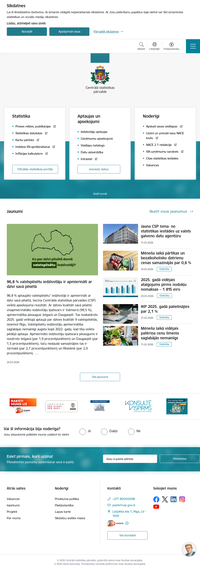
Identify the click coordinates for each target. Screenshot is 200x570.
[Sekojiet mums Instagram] (182, 499)
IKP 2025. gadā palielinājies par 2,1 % (165, 309)
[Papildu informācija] (126, 523)
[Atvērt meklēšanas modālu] (141, 47)
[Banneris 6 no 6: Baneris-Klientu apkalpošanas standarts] (138, 406)
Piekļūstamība (64, 505)
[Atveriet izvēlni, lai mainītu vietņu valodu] (154, 46)
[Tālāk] (186, 406)
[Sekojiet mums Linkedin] (174, 499)
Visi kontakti (127, 535)
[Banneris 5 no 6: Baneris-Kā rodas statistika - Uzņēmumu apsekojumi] (100, 406)
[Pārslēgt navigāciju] (193, 46)
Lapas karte (63, 512)
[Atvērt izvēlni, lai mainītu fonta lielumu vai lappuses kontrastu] (171, 47)
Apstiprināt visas (69, 31)
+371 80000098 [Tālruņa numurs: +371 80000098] (123, 499)
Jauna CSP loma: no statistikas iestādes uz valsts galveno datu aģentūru (166, 231)
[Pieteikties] (180, 459)
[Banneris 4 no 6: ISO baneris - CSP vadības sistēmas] (61, 406)
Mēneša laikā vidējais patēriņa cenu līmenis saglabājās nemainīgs (160, 333)
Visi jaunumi (100, 377)
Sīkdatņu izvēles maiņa (70, 518)
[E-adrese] (115, 523)
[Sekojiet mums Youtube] (156, 506)
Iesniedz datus (99, 169)
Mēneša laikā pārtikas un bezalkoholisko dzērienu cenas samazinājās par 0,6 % (166, 258)
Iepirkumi (13, 505)
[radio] (85, 431)
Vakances (13, 499)
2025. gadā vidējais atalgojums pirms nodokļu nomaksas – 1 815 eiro (164, 284)
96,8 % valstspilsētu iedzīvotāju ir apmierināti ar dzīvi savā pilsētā (49, 284)
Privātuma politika (67, 499)
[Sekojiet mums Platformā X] (165, 499)
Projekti (12, 512)
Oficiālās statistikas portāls (35, 169)
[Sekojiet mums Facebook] (156, 499)
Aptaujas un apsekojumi (89, 118)
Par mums (14, 518)
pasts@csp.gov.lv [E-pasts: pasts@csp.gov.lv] (123, 505)
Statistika (164, 268)
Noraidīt (27, 31)
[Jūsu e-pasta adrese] (130, 459)
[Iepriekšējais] (13, 406)
